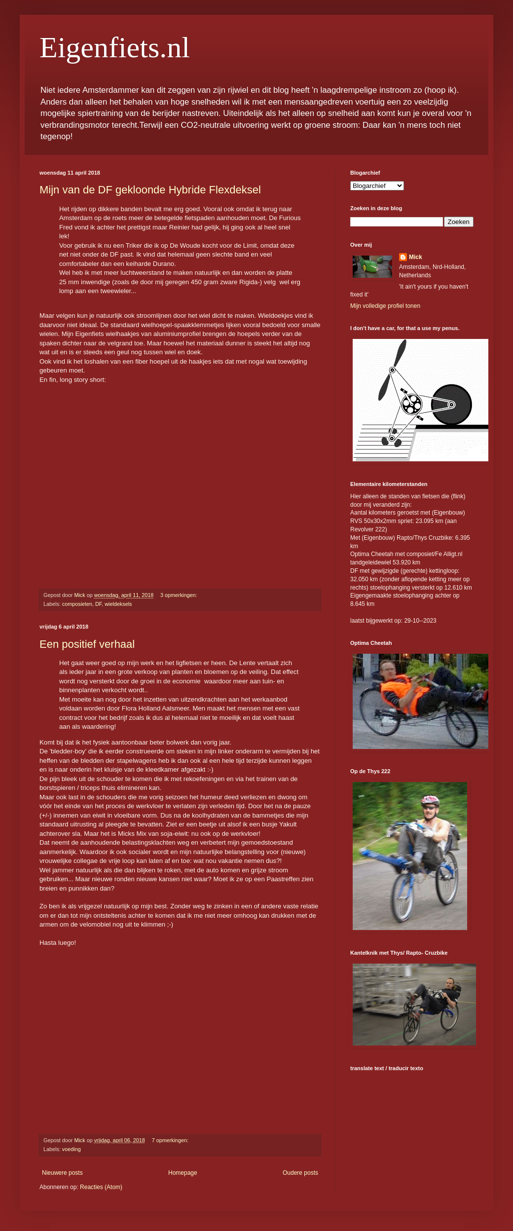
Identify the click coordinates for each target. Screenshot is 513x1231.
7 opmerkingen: (171, 1140)
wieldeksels (118, 604)
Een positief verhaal (87, 644)
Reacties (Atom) (101, 1187)
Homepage (182, 1172)
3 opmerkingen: (179, 595)
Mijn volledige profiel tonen (385, 305)
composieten (77, 604)
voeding (71, 1149)
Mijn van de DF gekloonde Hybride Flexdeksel (150, 190)
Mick (415, 257)
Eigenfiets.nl (114, 47)
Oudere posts (300, 1172)
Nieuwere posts (62, 1172)
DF (98, 604)
